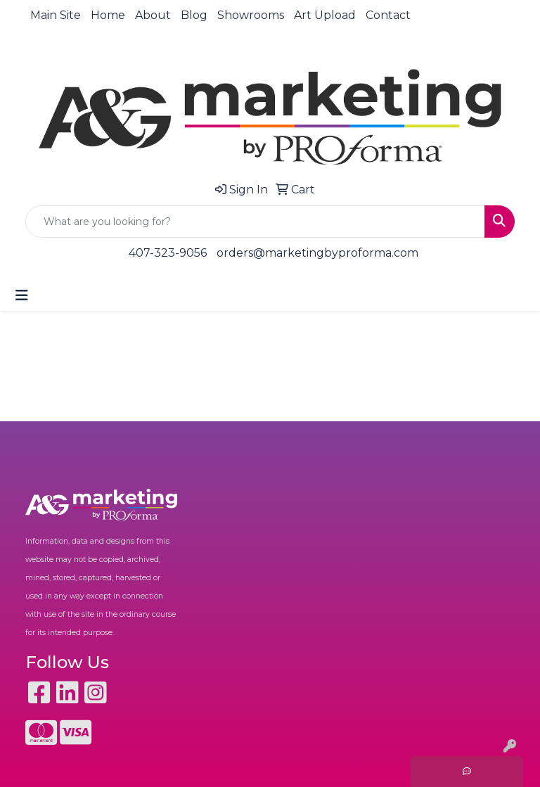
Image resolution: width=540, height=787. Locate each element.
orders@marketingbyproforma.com (317, 253)
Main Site (55, 15)
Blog (194, 15)
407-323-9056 (168, 253)
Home (108, 15)
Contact (388, 15)
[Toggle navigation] (22, 295)
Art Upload (325, 15)
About (153, 15)
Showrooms (250, 15)
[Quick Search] (255, 221)
